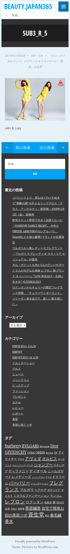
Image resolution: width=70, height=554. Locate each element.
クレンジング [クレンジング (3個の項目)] (19, 465)
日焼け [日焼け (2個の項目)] (14, 508)
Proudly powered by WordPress (35, 541)
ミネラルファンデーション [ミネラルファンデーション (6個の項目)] (31, 496)
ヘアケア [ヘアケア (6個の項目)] (40, 490)
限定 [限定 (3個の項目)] (47, 515)
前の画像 (22, 147)
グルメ (16, 368)
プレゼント (19, 396)
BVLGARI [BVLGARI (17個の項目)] (30, 445)
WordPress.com (47, 547)
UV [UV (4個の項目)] (55, 452)
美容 (15, 419)
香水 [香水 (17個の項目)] (9, 521)
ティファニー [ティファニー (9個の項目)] (18, 471)
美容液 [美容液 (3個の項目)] (21, 508)
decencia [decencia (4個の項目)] (45, 446)
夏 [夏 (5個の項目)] (54, 502)
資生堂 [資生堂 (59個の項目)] (36, 514)
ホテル (16, 402)
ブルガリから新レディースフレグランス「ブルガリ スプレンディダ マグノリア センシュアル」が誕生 (38, 253)
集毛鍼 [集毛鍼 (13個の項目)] (55, 515)
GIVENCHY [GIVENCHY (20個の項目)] (16, 452)
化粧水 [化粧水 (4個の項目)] (48, 502)
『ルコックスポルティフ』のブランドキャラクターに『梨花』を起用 (36, 61)
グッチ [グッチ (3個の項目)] (30, 465)
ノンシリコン (20, 380)
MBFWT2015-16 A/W (25, 357)
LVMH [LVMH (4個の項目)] (31, 452)
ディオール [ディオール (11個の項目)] (38, 471)
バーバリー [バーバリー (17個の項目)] (19, 483)
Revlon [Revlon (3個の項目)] (49, 452)
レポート (18, 413)
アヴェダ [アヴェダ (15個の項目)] (33, 458)
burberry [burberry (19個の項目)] (13, 445)
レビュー (18, 408)
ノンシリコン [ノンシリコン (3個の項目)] (38, 477)
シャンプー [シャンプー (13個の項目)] (43, 464)
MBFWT (17, 352)
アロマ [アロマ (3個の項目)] (21, 459)
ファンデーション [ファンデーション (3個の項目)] (40, 483)
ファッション (20, 391)
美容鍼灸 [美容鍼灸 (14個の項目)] (33, 508)
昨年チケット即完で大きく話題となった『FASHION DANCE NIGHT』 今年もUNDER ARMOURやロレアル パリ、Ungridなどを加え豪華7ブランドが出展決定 (38, 231)
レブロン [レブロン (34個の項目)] (15, 501)
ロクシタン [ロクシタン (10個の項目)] (34, 502)
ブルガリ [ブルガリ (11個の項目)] (27, 489)
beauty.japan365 (28, 6)
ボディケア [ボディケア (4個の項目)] (53, 490)
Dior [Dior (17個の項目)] (54, 445)
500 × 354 (37, 55)
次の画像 (47, 147)
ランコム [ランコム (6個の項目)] (56, 496)
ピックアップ (20, 385)
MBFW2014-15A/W (24, 346)
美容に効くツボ (22, 425)
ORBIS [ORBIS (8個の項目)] (40, 452)
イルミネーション (23, 363)
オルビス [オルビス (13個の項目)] (49, 458)
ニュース (18, 374)
